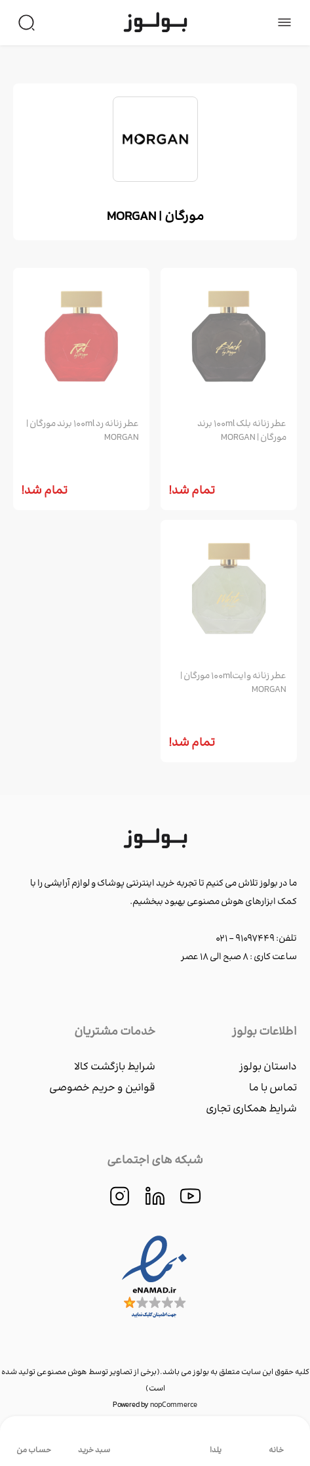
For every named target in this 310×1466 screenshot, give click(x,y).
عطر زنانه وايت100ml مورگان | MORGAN (233, 683)
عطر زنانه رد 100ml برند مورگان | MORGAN (82, 431)
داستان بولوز (268, 1067)
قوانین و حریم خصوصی (102, 1088)
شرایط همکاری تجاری (251, 1109)
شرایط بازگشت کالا (114, 1067)
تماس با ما (273, 1088)
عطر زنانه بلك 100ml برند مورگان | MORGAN (241, 431)
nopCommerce (173, 1405)
